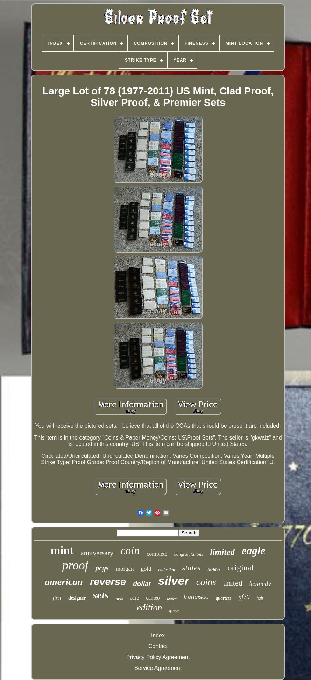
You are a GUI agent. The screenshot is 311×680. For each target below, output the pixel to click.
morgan (125, 569)
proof (75, 565)
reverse (108, 581)
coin (130, 550)
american (64, 581)
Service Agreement (158, 668)
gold (146, 569)
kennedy (260, 583)
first (57, 598)
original (240, 567)
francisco (196, 597)
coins (206, 582)
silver (173, 580)
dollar (142, 583)
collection (166, 569)
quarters (224, 598)
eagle (253, 551)
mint (62, 550)
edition (149, 607)
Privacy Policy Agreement (158, 657)
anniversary (97, 553)
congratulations (188, 554)
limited (222, 552)
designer (77, 598)
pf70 (244, 597)
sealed (172, 599)
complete (157, 554)
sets (101, 595)
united (232, 583)
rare (134, 598)
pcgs (102, 568)
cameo (153, 598)
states (191, 567)
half (260, 598)
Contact (158, 646)
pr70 (119, 599)
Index (158, 635)
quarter (174, 611)
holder (213, 569)
